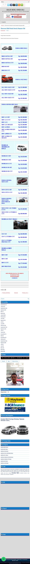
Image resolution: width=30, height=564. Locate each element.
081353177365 (15, 560)
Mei (1, 311)
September (3, 304)
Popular (3, 361)
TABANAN (11, 474)
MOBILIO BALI (26, 473)
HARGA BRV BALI (4, 449)
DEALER (5, 469)
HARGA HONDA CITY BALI (6, 459)
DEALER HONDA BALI (11, 469)
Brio (3, 469)
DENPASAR (17, 469)
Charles (19, 562)
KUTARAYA (21, 473)
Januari (2, 306)
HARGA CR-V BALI (4, 455)
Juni (1, 318)
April (2, 349)
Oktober (2, 316)
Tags (9, 361)
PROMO (2, 474)
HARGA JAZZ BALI (4, 463)
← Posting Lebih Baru (5, 292)
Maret (2, 313)
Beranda (16, 292)
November (3, 334)
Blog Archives (15, 361)
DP (19, 469)
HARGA (21, 469)
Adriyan (5, 562)
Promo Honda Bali (7, 474)
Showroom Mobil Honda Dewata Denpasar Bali (13, 28)
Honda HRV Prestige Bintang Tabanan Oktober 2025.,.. (12, 419)
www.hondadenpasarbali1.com (15, 563)
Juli (1, 322)
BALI (1, 469)
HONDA (9, 473)
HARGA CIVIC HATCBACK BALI (7, 453)
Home (2, 25)
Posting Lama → (25, 292)
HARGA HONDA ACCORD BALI (7, 457)
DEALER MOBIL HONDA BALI (15, 9)
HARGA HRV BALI (4, 461)
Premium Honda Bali (25, 562)
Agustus (2, 309)
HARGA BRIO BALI (4, 447)
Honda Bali (3, 30)
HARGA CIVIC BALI (4, 451)
